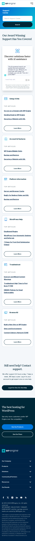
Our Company (16, 461)
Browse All (14, 312)
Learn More (17, 128)
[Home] (9, 3)
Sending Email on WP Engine (14, 115)
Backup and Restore (11, 155)
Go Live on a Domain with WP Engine (17, 111)
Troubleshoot (15, 265)
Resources (16, 482)
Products (16, 466)
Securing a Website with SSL (14, 119)
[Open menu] (31, 4)
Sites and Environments (13, 329)
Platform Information (18, 179)
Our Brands (16, 487)
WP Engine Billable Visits (13, 151)
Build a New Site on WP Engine (15, 325)
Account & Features (17, 139)
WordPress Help (16, 219)
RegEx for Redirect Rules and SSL (16, 195)
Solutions (16, 472)
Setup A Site (14, 99)
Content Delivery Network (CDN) (16, 333)
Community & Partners (16, 477)
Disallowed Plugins (11, 231)
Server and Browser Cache (14, 191)
